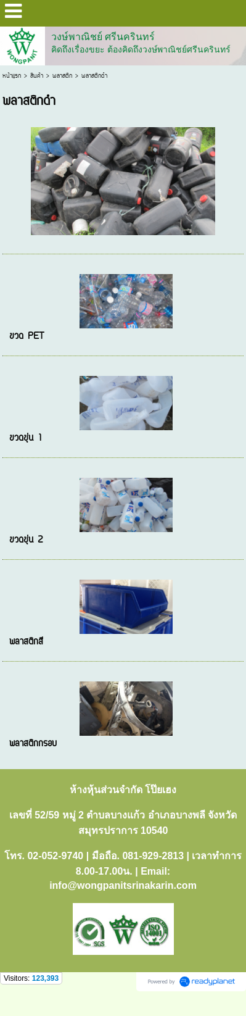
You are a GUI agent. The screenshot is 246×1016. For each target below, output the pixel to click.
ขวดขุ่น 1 (26, 438)
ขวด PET (26, 336)
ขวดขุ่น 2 (26, 540)
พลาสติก (62, 76)
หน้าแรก (11, 76)
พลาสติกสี (26, 642)
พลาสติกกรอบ (33, 744)
